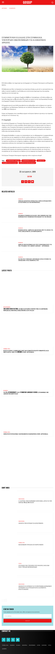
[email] (27, 616)
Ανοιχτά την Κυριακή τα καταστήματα (31, 523)
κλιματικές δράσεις (13, 161)
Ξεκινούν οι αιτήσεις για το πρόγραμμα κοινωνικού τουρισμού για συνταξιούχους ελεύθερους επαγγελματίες (35, 587)
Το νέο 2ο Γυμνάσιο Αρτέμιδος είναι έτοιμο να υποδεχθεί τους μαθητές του (34, 259)
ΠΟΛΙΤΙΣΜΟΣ (6, 307)
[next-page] (5, 600)
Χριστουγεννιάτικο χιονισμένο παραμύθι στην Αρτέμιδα (25, 434)
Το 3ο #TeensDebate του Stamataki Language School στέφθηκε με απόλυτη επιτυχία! (26, 393)
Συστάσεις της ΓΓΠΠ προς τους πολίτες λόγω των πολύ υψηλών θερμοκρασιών (34, 566)
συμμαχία (41, 161)
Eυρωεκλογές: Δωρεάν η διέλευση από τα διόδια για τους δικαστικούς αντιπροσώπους (35, 230)
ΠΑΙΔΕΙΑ (5, 390)
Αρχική (4, 8)
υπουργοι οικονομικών (27, 163)
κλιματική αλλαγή (28, 161)
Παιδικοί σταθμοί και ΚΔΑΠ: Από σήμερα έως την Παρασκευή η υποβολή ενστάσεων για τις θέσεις (34, 216)
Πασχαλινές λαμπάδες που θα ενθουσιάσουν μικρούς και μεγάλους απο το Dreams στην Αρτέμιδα (26, 351)
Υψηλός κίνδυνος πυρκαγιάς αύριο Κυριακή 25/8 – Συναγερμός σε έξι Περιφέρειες (35, 201)
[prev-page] (3, 600)
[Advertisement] (27, 22)
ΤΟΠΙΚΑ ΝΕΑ (6, 348)
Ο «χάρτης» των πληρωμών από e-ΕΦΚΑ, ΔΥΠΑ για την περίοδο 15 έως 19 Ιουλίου (35, 501)
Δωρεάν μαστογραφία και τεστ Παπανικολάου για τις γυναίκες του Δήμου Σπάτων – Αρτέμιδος (35, 245)
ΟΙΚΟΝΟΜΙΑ (21, 498)
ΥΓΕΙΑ (20, 563)
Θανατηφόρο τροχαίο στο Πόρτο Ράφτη (31, 545)
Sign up (27, 620)
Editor (29, 176)
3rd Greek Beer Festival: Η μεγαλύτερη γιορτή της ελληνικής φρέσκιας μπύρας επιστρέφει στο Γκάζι (25, 309)
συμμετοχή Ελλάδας (10, 163)
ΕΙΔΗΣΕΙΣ (12, 8)
